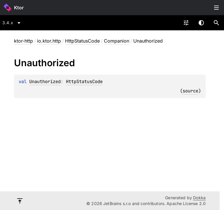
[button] (216, 22)
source (190, 91)
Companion (116, 41)
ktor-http (23, 41)
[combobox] (12, 22)
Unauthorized (45, 81)
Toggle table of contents (216, 7)
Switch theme (201, 22)
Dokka (199, 197)
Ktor (19, 7)
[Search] (216, 22)
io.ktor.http (49, 41)
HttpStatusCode (82, 41)
